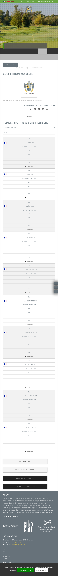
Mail (47, 109)
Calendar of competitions (25, 487)
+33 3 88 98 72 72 (28, 2)
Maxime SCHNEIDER (20, 396)
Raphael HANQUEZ (20, 428)
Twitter (30, 109)
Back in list (10, 65)
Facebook (35, 109)
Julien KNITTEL (19, 206)
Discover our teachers (25, 478)
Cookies (5, 559)
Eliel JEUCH (19, 174)
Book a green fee (25, 461)
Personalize (41, 570)
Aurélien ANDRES (20, 364)
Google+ (39, 109)
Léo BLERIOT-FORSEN (20, 301)
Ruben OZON (19, 238)
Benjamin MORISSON (20, 333)
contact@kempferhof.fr (47, 2)
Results (29, 116)
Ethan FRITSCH (19, 143)
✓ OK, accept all (25, 570)
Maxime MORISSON (20, 269)
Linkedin (43, 109)
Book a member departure (25, 470)
